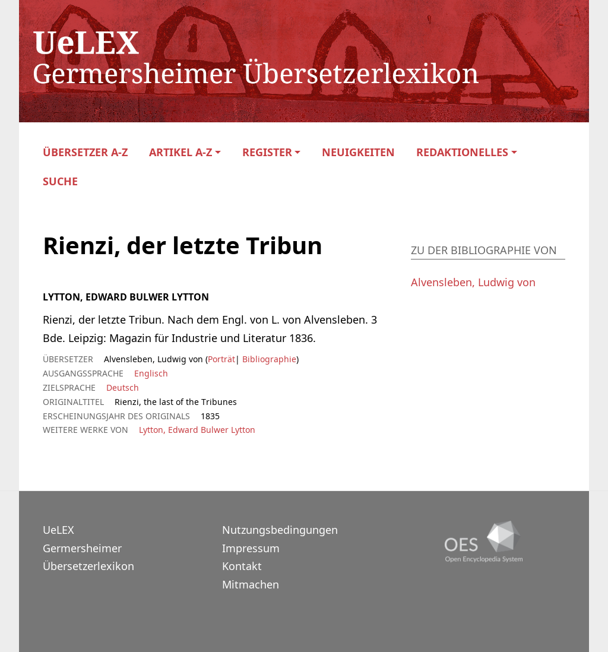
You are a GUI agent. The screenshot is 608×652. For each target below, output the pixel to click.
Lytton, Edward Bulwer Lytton (197, 429)
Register (267, 152)
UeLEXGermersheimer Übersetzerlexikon (88, 548)
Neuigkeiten (358, 152)
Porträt (221, 359)
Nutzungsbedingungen (280, 530)
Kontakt (242, 566)
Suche (60, 181)
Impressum (251, 548)
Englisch (151, 373)
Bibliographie (268, 359)
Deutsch (122, 387)
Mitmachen (250, 584)
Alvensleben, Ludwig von (473, 282)
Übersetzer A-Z (85, 152)
